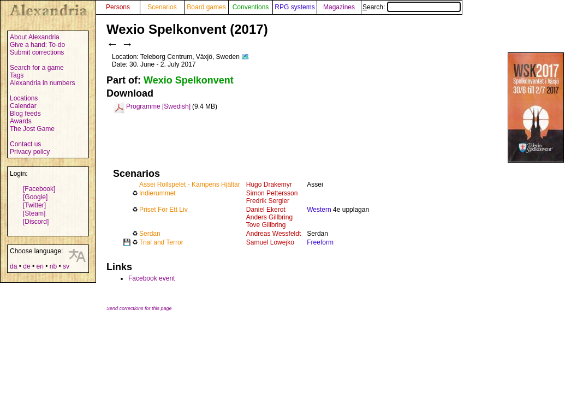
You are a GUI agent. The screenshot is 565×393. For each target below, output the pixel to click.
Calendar (23, 106)
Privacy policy (30, 152)
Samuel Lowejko (270, 242)
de (26, 266)
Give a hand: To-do (37, 45)
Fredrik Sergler (267, 201)
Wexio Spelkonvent (189, 80)
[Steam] (34, 213)
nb (53, 266)
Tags (16, 75)
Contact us (25, 144)
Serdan (149, 233)
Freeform (320, 242)
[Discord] (36, 221)
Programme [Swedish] (158, 106)
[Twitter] (34, 205)
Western (319, 209)
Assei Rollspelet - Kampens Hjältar (189, 184)
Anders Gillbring (269, 217)
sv (66, 266)
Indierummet (157, 193)
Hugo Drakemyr (269, 184)
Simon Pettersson (272, 193)
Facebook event (151, 278)
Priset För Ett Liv (163, 209)
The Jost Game (32, 129)
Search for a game (37, 68)
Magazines (339, 7)
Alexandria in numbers (42, 83)
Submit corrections (37, 52)
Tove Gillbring (266, 225)
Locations (24, 98)
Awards (21, 121)
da (13, 266)
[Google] (35, 197)
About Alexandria (35, 37)
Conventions (251, 7)
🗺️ (245, 57)
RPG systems (294, 7)
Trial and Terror (161, 242)
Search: (411, 7)
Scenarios (161, 7)
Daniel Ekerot (266, 209)
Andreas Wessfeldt (273, 233)
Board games (206, 7)
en (39, 266)
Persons (118, 7)
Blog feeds (25, 113)
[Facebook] (39, 189)
